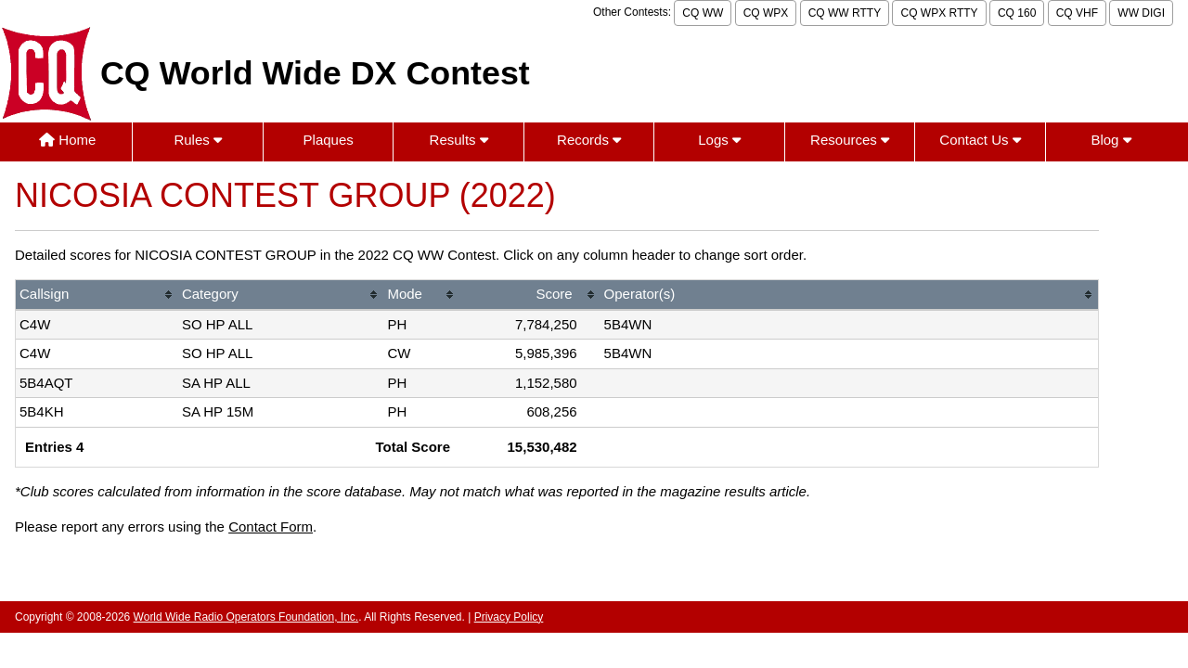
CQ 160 (1017, 12)
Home (67, 140)
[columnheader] (97, 295)
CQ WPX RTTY (938, 12)
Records (589, 140)
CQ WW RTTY (844, 12)
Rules (198, 140)
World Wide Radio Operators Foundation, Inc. (246, 616)
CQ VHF (1077, 12)
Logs (719, 140)
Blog (1110, 140)
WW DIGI (1141, 12)
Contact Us (979, 140)
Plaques (328, 140)
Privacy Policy (509, 616)
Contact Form (270, 526)
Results (459, 140)
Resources (849, 140)
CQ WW (702, 12)
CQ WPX (766, 12)
